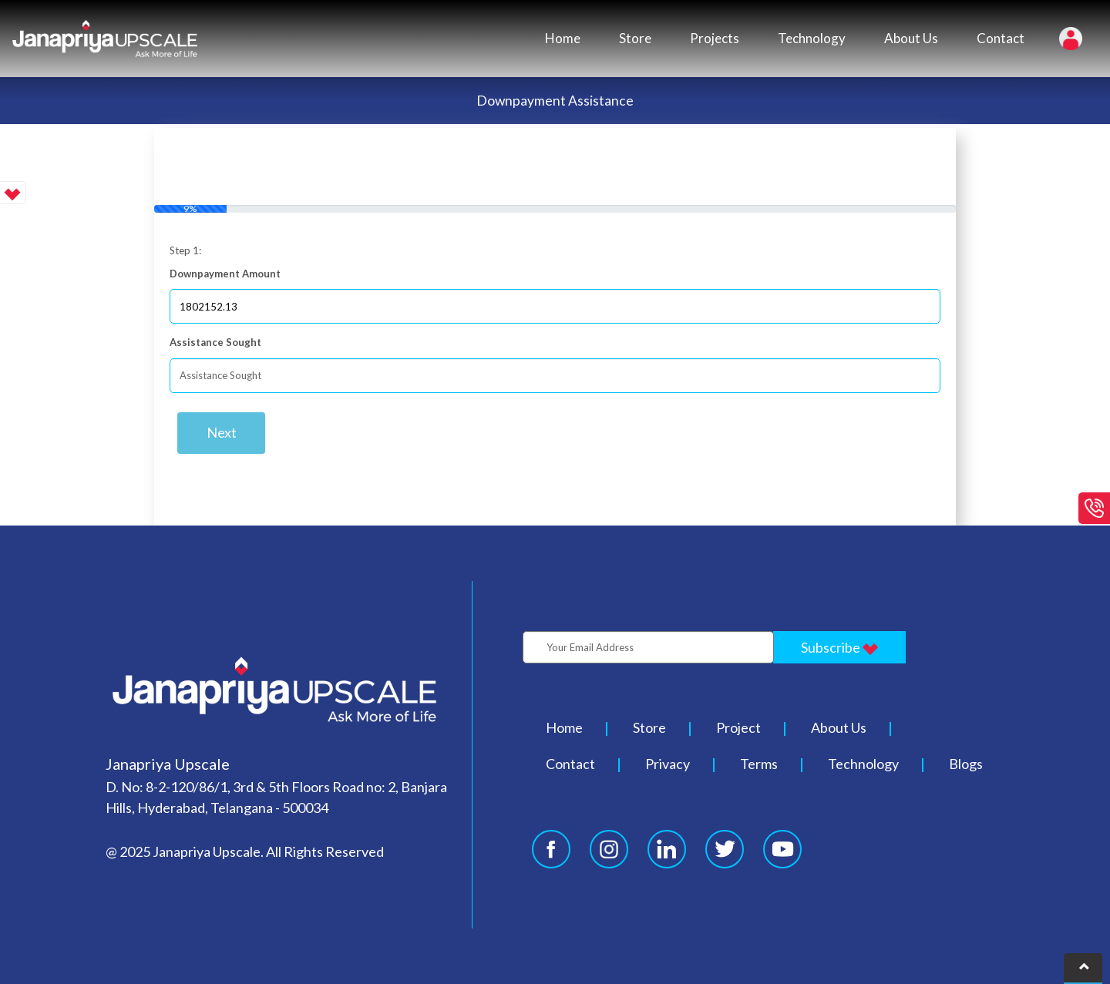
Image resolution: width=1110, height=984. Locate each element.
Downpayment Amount (225, 273)
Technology (812, 38)
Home (562, 38)
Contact (1000, 38)
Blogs (966, 763)
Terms (759, 763)
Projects (714, 38)
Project (738, 727)
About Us (911, 38)
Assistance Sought (215, 342)
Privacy (667, 763)
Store (635, 38)
